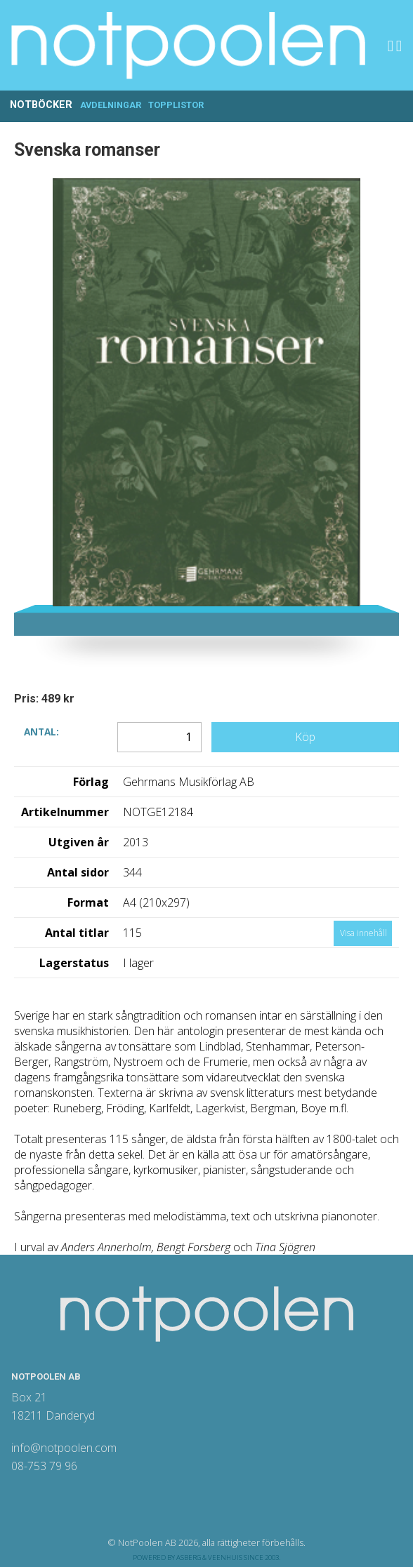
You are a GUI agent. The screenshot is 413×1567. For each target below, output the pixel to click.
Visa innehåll (363, 933)
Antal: (41, 731)
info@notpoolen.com (64, 1447)
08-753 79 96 (44, 1466)
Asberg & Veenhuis (209, 1557)
